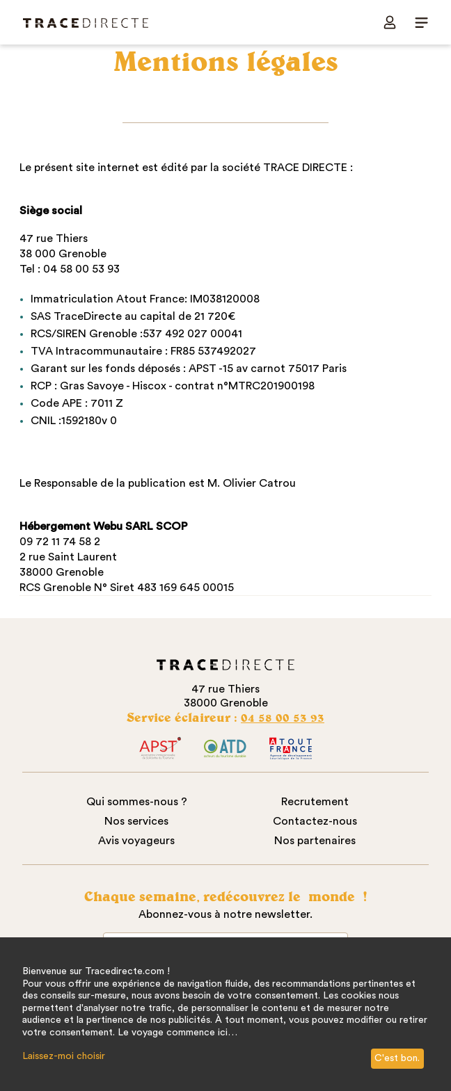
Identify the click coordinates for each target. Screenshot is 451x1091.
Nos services (136, 821)
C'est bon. (397, 1058)
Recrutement (315, 801)
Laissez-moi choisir (63, 1056)
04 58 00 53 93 (282, 717)
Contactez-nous (315, 821)
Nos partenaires (315, 840)
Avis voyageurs (136, 840)
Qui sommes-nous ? (136, 801)
